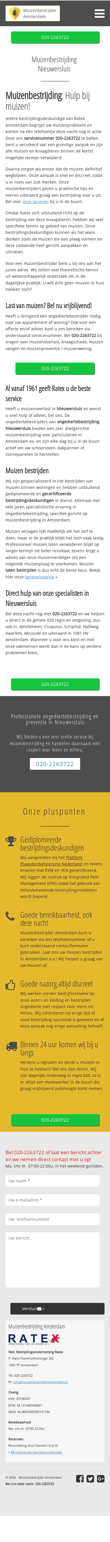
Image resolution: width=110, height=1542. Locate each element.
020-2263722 (55, 37)
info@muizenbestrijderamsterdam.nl (40, 1382)
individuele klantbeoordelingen (36, 1452)
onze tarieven (35, 201)
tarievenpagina (39, 577)
